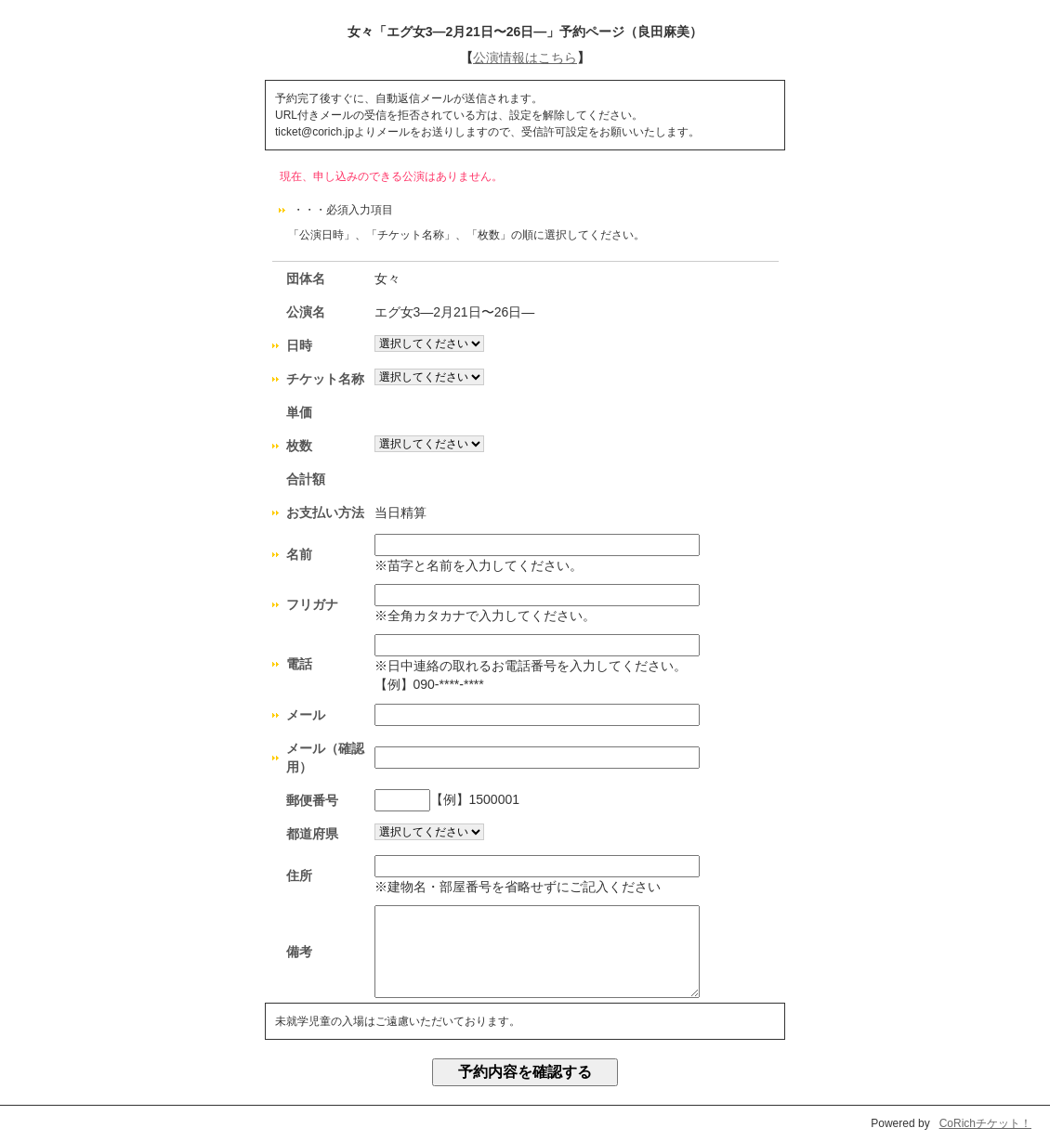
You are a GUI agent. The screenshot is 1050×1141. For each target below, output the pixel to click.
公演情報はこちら (525, 57)
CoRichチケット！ (985, 1123)
